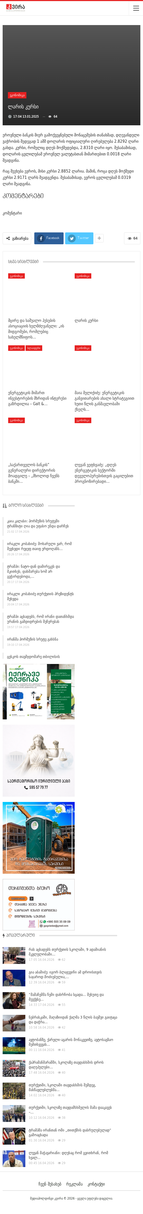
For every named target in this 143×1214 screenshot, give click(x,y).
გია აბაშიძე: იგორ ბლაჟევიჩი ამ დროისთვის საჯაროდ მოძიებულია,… (65, 974)
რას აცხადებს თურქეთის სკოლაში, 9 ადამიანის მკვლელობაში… (67, 952)
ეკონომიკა (17, 95)
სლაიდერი (33, 348)
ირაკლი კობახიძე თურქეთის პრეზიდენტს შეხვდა (40, 597)
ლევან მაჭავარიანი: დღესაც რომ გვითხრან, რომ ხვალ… (68, 1155)
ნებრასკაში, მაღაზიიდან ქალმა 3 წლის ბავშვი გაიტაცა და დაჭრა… (73, 1019)
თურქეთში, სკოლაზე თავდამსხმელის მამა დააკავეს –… (70, 1110)
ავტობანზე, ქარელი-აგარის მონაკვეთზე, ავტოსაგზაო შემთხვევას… (71, 1042)
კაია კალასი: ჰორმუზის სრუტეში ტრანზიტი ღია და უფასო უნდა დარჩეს (38, 525)
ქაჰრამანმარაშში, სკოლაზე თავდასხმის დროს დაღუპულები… (66, 1064)
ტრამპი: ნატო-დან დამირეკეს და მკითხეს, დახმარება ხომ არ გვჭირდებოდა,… (33, 573)
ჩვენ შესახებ (50, 1183)
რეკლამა (74, 1183)
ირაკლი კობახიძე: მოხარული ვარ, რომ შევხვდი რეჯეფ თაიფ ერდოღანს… (39, 547)
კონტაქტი (96, 1183)
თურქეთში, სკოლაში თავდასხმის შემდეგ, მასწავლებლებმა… (62, 1087)
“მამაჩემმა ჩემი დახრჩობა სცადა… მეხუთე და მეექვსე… (66, 997)
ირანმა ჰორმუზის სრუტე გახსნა (32, 640)
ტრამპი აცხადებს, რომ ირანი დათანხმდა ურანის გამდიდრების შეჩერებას (40, 620)
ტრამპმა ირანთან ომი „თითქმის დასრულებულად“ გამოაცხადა (70, 1132)
